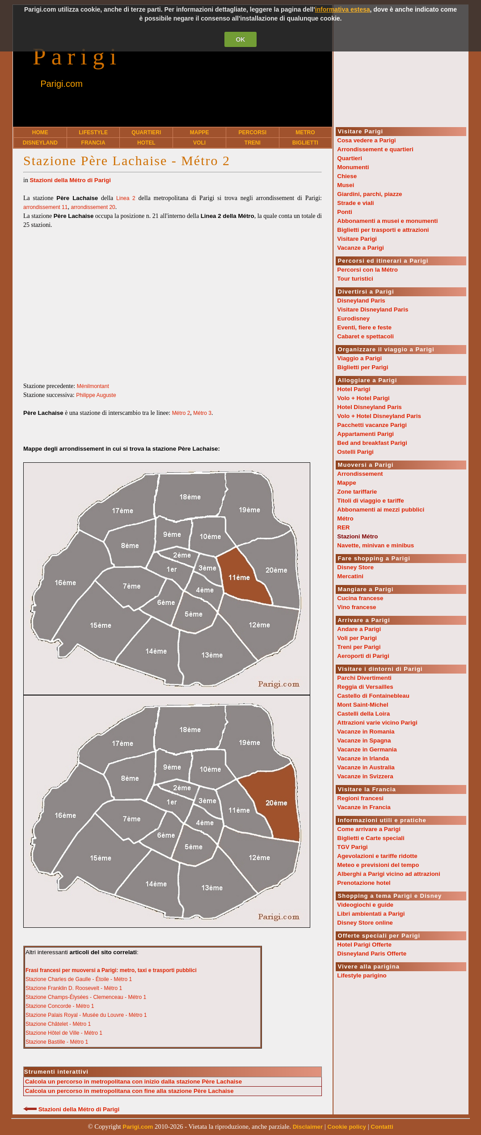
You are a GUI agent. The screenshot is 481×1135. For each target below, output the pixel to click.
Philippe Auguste (96, 395)
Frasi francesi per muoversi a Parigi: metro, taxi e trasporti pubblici (111, 970)
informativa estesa (342, 9)
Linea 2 (125, 198)
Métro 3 (202, 413)
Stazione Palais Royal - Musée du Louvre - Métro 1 (86, 1015)
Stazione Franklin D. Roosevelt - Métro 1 (73, 988)
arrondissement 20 (93, 207)
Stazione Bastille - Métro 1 (56, 1042)
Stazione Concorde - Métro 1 (59, 1006)
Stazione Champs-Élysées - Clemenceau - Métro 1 (85, 997)
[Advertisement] (172, 301)
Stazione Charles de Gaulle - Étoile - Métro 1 (78, 979)
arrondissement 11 (45, 207)
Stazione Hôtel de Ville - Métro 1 (63, 1033)
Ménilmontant (93, 386)
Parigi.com (61, 83)
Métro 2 (181, 413)
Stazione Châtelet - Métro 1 (58, 1024)
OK (240, 39)
